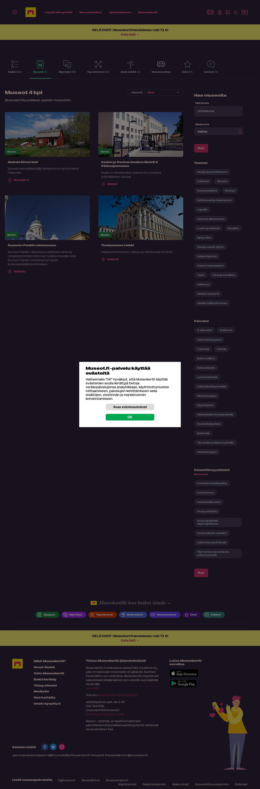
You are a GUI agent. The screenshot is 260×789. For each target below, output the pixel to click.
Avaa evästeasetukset (130, 407)
